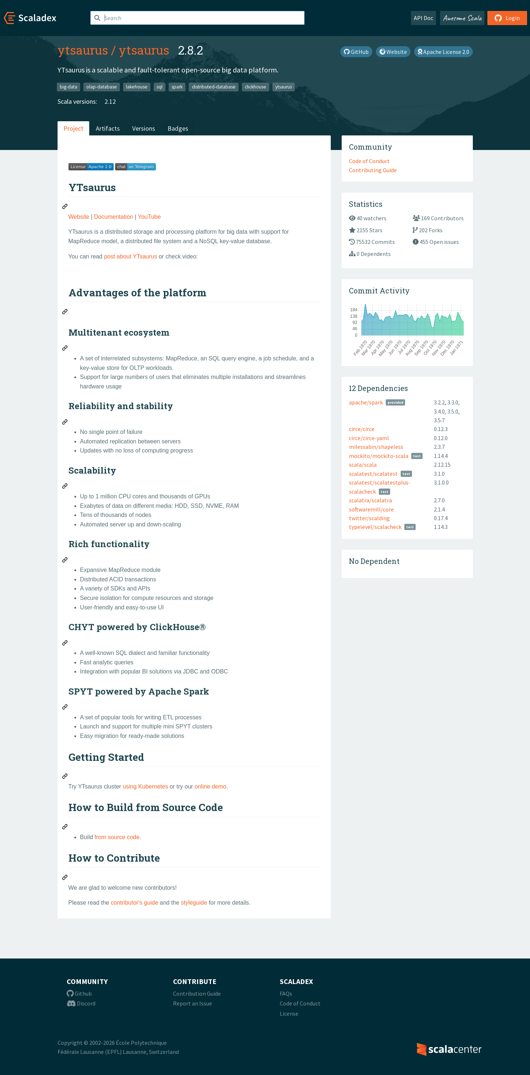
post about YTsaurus (130, 256)
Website (393, 51)
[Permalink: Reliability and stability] (65, 423)
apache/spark (366, 402)
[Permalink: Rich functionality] (65, 561)
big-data (68, 87)
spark (177, 87)
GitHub (356, 51)
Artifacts (108, 128)
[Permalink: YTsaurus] (65, 207)
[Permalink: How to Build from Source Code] (65, 828)
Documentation (113, 217)
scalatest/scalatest (373, 473)
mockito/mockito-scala (378, 455)
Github (79, 993)
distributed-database (214, 87)
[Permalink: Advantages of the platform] (65, 312)
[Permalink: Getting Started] (65, 777)
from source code (117, 837)
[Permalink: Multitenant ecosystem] (65, 349)
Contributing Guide (373, 170)
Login (507, 17)
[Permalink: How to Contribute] (65, 878)
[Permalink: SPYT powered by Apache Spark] (65, 708)
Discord (81, 1003)
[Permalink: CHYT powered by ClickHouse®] (65, 644)
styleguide (194, 903)
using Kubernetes (145, 786)
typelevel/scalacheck (375, 526)
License (289, 1013)
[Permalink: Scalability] (65, 487)
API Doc (423, 17)
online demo (210, 786)
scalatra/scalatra (370, 500)
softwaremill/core (371, 509)
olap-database (101, 87)
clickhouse (255, 87)
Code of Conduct (369, 161)
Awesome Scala (462, 18)
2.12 (110, 101)
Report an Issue (192, 1003)
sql (159, 87)
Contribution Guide (197, 993)
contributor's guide (134, 903)
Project (73, 128)
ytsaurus (83, 50)
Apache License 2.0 (443, 51)
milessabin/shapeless (376, 446)
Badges (178, 128)
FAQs (286, 993)
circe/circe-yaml (369, 438)
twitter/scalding (369, 518)
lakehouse (137, 87)
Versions (143, 128)
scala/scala (363, 464)
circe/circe (361, 428)
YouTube (149, 217)
